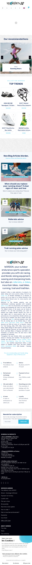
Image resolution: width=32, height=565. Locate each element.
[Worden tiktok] (1, 483)
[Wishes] (15, 8)
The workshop (5, 533)
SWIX (2, 322)
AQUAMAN (8, 346)
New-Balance (10, 341)
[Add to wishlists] (13, 90)
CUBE (17, 322)
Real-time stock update (8, 507)
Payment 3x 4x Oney (7, 496)
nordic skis (4, 295)
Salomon (3, 343)
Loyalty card (4, 498)
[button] (7, 8)
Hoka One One (20, 341)
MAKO (14, 346)
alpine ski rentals (5, 300)
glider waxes (4, 305)
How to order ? (5, 509)
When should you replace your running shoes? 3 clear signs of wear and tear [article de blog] (16, 186)
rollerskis (17, 282)
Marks (2, 531)
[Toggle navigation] (2, 8)
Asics (29, 339)
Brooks (24, 339)
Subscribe (23, 421)
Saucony (28, 341)
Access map (4, 441)
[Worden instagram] (3, 483)
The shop (3, 528)
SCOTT (22, 322)
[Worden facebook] (5, 483)
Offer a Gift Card (5, 520)
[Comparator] (20, 8)
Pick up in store (5, 501)
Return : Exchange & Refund (9, 493)
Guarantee (4, 515)
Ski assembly (4, 504)
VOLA (6, 322)
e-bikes (26, 282)
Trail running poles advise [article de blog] (16, 248)
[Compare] (13, 94)
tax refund (4, 518)
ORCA (2, 346)
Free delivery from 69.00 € (8, 490)
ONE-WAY (12, 322)
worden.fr (6, 464)
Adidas (3, 341)
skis (13, 319)
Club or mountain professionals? (10, 512)
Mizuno (19, 339)
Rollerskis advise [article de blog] (16, 219)
